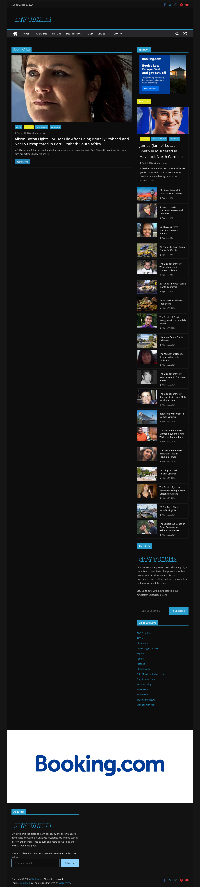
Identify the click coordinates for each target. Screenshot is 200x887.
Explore (141, 653)
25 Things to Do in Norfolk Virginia (168, 472)
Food (90, 33)
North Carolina (159, 139)
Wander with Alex (146, 704)
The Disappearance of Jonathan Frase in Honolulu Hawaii (170, 453)
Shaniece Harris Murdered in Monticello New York (171, 210)
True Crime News (146, 699)
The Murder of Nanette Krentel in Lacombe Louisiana (171, 357)
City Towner (40, 133)
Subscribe (179, 610)
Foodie (140, 658)
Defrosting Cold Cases (148, 648)
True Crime (40, 33)
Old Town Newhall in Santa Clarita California (171, 192)
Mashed (141, 663)
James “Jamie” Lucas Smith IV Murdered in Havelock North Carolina (161, 151)
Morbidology (143, 668)
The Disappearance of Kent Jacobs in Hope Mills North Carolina (172, 397)
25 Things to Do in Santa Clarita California (172, 248)
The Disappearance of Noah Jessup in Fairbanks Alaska (172, 377)
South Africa (41, 127)
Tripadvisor (143, 694)
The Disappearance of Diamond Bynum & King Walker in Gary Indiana (171, 433)
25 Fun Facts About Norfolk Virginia (169, 509)
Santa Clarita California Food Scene (171, 302)
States (101, 33)
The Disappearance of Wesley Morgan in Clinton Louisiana (170, 267)
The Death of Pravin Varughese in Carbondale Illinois (172, 320)
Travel (25, 33)
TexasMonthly (144, 684)
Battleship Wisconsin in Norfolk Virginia (171, 415)
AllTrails (141, 638)
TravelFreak (143, 689)
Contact (119, 33)
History (56, 33)
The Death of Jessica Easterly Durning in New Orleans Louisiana (172, 490)
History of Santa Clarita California (171, 339)
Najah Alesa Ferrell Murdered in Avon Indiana (169, 230)
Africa (18, 127)
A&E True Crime (145, 633)
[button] (107, 34)
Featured (28, 127)
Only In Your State (146, 679)
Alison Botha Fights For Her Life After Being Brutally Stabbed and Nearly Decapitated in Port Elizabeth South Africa (72, 141)
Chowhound (143, 643)
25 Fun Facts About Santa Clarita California (172, 285)
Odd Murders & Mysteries (150, 674)
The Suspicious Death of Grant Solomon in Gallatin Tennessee (172, 527)
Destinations (74, 33)
